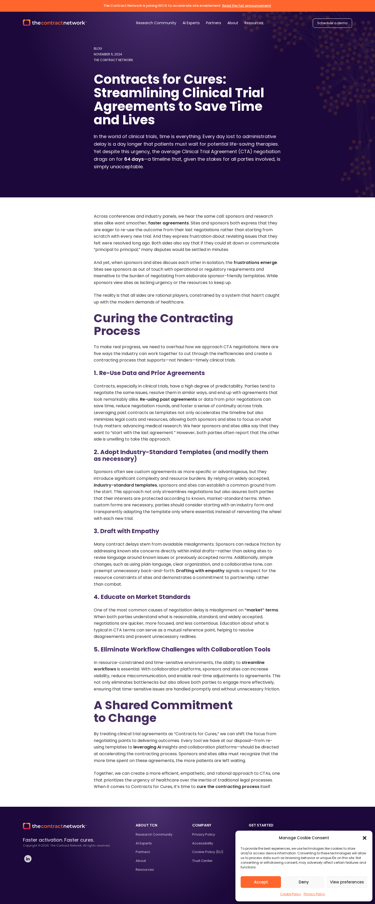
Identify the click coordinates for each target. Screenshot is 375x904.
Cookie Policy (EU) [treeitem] (207, 851)
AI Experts (191, 22)
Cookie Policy (290, 894)
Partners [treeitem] (143, 851)
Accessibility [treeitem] (202, 843)
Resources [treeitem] (145, 869)
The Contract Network (113, 60)
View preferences (347, 882)
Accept (261, 882)
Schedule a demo (332, 23)
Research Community (156, 22)
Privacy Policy (314, 894)
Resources (254, 22)
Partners (213, 22)
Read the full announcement (246, 5)
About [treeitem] (141, 860)
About (232, 22)
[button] (364, 838)
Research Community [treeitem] (154, 834)
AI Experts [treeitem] (144, 843)
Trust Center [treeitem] (202, 860)
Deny (304, 882)
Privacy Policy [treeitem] (203, 834)
